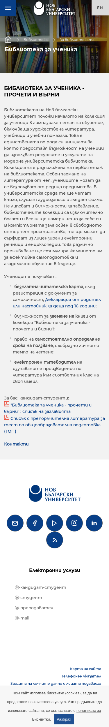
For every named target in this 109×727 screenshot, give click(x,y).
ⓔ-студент (28, 597)
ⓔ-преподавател (34, 607)
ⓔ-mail (22, 618)
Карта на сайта (85, 669)
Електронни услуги (54, 570)
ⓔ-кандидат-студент (40, 587)
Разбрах (64, 719)
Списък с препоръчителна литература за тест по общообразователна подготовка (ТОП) (54, 425)
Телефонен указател (81, 676)
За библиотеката (77, 39)
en (100, 8)
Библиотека (36, 39)
